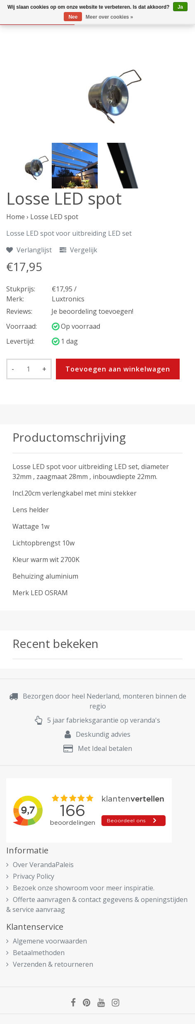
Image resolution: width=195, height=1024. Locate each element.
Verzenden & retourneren (49, 964)
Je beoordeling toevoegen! (92, 311)
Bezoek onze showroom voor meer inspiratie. (80, 887)
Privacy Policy (30, 876)
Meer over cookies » (109, 17)
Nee (72, 17)
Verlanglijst (29, 249)
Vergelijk (78, 249)
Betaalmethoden (35, 952)
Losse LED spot (54, 216)
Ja (180, 7)
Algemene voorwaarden (46, 941)
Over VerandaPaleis (40, 864)
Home (15, 216)
